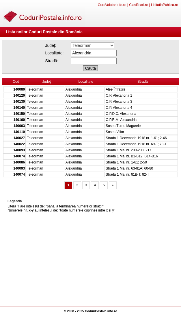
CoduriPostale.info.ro (101, 311)
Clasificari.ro (138, 5)
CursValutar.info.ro (112, 5)
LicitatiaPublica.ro (164, 5)
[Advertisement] (90, 259)
